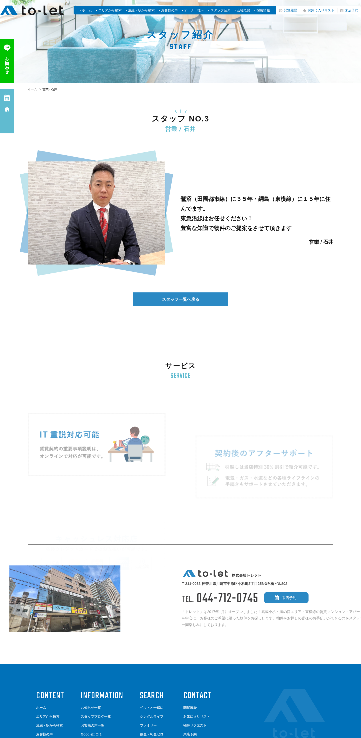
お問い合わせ (193, 663)
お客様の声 (169, 10)
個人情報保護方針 (49, 698)
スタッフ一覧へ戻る (180, 307)
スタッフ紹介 (220, 10)
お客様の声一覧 (92, 646)
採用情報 (263, 10)
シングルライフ (151, 637)
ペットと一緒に (151, 628)
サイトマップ (46, 690)
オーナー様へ (194, 10)
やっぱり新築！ (151, 663)
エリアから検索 (110, 10)
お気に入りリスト (321, 10)
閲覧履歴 (290, 10)
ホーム (87, 10)
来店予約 (351, 10)
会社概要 (243, 10)
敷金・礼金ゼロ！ (153, 654)
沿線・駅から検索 (141, 10)
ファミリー (148, 646)
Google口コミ (91, 654)
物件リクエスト (195, 646)
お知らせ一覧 (91, 628)
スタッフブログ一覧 (96, 637)
